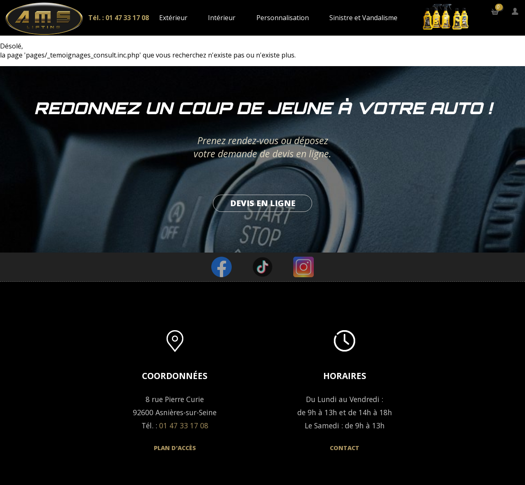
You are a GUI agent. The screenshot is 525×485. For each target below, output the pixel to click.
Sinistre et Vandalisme (363, 17)
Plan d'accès (175, 448)
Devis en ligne (262, 203)
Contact (344, 448)
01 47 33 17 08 (183, 425)
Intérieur (221, 17)
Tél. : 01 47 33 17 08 (118, 17)
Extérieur (173, 17)
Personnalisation (282, 17)
